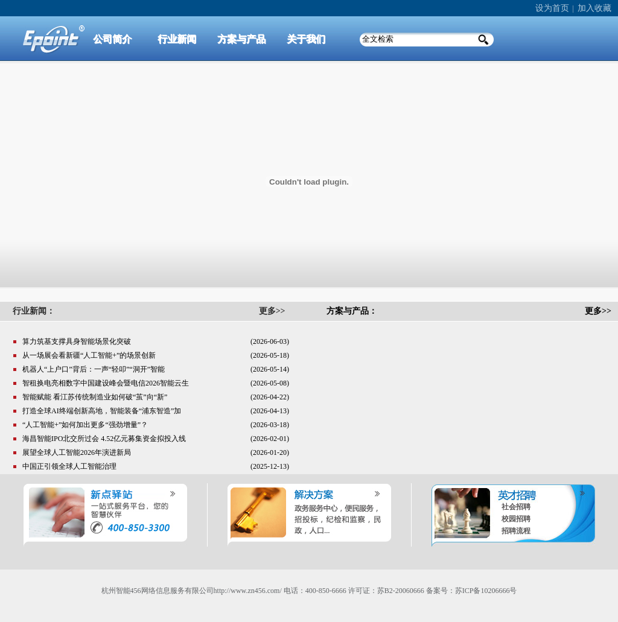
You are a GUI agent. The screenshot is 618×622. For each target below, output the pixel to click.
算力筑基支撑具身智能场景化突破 (76, 341)
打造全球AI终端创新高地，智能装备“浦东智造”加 (101, 411)
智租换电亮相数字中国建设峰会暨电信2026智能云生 (105, 383)
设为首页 (552, 8)
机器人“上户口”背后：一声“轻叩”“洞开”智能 (93, 369)
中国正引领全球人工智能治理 (69, 466)
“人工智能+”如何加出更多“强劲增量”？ (85, 424)
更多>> (598, 311)
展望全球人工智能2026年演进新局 (76, 452)
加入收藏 (594, 8)
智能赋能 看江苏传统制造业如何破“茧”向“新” (94, 397)
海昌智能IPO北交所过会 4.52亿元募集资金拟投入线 (104, 438)
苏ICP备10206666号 (486, 590)
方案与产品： (352, 311)
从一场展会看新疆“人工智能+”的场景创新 (89, 355)
